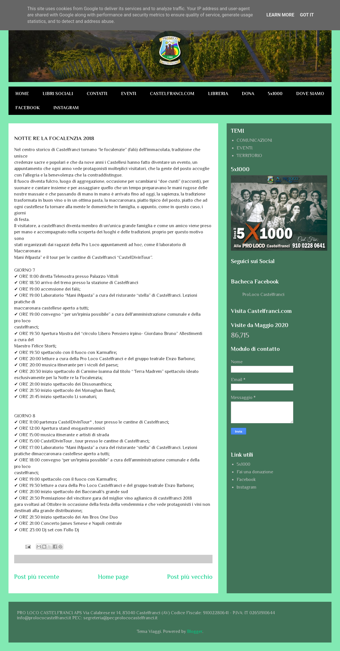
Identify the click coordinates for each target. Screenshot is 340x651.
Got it (307, 15)
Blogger (194, 631)
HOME (22, 93)
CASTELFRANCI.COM (172, 93)
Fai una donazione (255, 471)
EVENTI (128, 93)
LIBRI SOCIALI (57, 93)
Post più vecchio (189, 576)
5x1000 (275, 93)
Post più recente (36, 576)
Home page (113, 576)
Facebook (246, 479)
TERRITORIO (249, 155)
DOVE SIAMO (310, 93)
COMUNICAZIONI (254, 140)
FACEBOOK (27, 107)
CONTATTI (97, 93)
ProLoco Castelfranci (263, 294)
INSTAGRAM (66, 107)
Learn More (280, 15)
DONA (248, 93)
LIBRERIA (218, 93)
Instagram (246, 487)
